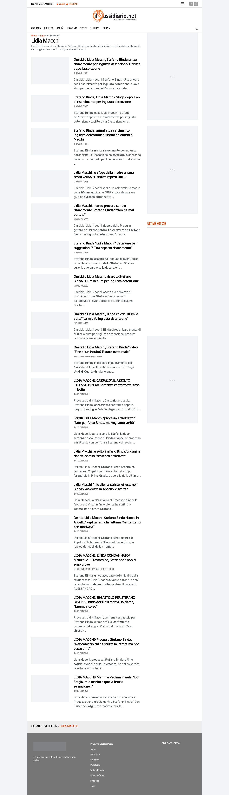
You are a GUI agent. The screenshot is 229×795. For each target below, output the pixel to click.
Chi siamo (94, 760)
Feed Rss (94, 781)
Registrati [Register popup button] (71, 3)
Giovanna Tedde (81, 73)
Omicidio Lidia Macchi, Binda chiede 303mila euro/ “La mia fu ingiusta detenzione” (106, 316)
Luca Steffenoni (107, 569)
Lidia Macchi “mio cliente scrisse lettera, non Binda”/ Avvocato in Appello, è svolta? (106, 486)
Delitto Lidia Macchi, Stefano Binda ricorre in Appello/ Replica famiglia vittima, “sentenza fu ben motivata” (107, 522)
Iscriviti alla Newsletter (42, 3)
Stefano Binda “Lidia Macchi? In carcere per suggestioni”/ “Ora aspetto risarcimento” (105, 245)
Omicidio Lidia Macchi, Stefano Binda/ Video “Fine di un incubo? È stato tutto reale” (105, 349)
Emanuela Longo (81, 323)
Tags (42, 35)
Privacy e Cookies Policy (101, 744)
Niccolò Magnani (81, 394)
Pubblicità (95, 765)
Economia (72, 28)
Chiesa (106, 28)
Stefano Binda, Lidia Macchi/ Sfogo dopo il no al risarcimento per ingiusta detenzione (107, 99)
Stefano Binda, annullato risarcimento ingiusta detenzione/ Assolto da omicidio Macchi (103, 135)
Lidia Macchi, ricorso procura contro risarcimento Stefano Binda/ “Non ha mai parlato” (104, 210)
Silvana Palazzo (81, 219)
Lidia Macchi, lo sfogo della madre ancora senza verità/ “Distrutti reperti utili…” (104, 174)
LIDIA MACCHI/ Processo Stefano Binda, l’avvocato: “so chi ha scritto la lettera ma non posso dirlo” (106, 644)
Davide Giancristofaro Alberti (88, 356)
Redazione (95, 754)
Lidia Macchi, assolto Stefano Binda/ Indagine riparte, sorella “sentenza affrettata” (107, 453)
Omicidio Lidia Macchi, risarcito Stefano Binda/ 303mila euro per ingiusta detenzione (106, 278)
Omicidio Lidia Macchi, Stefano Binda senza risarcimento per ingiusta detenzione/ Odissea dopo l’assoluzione (107, 64)
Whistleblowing (97, 770)
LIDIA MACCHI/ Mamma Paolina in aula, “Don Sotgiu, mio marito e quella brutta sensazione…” (107, 681)
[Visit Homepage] (114, 16)
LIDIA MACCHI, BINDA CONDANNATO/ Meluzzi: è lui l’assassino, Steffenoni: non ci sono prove (105, 560)
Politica (48, 28)
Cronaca (36, 28)
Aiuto (93, 749)
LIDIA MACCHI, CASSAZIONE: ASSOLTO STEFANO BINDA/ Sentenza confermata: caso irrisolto (106, 385)
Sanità (60, 28)
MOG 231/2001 (97, 775)
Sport (83, 28)
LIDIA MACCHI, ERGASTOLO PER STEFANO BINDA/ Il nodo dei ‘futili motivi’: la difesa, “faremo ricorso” (104, 602)
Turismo (94, 28)
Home (34, 35)
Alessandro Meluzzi (86, 569)
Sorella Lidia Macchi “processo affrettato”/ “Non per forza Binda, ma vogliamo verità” (104, 420)
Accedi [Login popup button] (61, 3)
